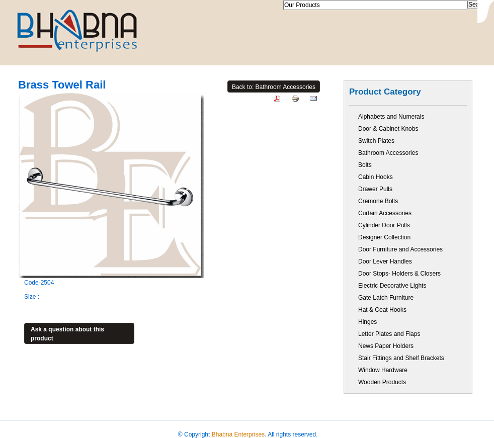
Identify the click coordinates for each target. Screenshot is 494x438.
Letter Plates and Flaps (389, 333)
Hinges (367, 321)
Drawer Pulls (375, 189)
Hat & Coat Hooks (382, 309)
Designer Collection (384, 237)
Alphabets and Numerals (391, 116)
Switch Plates (376, 140)
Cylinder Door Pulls (384, 225)
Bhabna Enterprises (238, 434)
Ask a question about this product (67, 334)
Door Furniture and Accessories (400, 249)
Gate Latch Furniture (386, 297)
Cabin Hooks (375, 177)
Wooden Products (382, 382)
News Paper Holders (386, 345)
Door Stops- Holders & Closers (399, 273)
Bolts (365, 164)
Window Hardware (382, 370)
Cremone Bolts (378, 201)
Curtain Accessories (384, 213)
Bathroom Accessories (388, 152)
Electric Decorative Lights (392, 285)
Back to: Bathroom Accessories (273, 87)
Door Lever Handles (385, 261)
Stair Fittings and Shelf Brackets (401, 358)
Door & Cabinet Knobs (388, 128)
